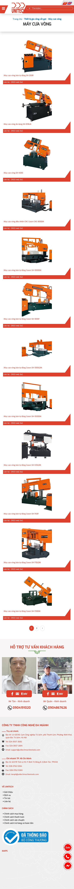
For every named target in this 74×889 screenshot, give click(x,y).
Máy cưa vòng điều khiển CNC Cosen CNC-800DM (24, 221)
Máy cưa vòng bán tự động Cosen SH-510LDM (22, 465)
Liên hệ (7, 801)
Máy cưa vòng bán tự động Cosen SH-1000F (22, 319)
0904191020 (19, 708)
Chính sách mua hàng (13, 813)
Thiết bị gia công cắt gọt (35, 19)
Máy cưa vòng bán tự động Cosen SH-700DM (22, 611)
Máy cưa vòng (54, 19)
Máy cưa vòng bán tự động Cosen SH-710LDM (22, 562)
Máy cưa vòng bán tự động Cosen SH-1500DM (22, 416)
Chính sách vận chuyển (14, 820)
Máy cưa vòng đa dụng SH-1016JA (17, 124)
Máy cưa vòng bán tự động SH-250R (18, 75)
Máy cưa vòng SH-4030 (13, 173)
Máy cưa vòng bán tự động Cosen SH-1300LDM (23, 367)
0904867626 (55, 708)
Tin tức (7, 798)
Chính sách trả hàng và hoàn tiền (18, 823)
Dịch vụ (7, 795)
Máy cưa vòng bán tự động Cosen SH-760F (21, 514)
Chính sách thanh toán (14, 817)
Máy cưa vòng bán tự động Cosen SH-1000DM (22, 270)
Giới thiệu (8, 792)
